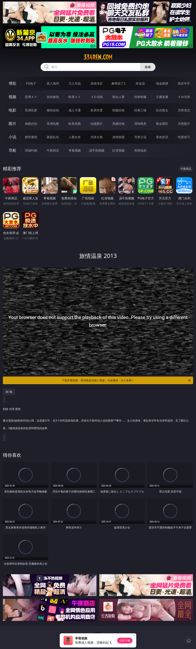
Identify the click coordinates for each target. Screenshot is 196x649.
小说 (12, 136)
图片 (12, 123)
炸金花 (140, 83)
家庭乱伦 (53, 137)
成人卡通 (75, 110)
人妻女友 (75, 137)
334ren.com (98, 57)
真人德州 (53, 83)
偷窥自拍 (31, 123)
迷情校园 (118, 137)
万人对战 (75, 83)
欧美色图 (75, 123)
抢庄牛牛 (184, 83)
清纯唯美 (140, 123)
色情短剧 (140, 150)
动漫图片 (97, 123)
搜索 (148, 67)
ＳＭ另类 (184, 97)
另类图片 (184, 123)
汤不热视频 (96, 150)
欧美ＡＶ (75, 97)
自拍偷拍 (53, 97)
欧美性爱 (97, 110)
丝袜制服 (140, 97)
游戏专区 (97, 83)
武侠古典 (97, 137)
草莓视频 (75, 150)
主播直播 (162, 97)
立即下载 (124, 640)
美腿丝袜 (118, 123)
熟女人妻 (118, 97)
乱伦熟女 (162, 110)
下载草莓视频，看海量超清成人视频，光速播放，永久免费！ (126, 380)
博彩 (12, 83)
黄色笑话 (162, 137)
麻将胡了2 (118, 83)
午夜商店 (53, 150)
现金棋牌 (162, 83)
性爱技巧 (184, 137)
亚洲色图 (53, 123)
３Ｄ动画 (97, 97)
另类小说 (140, 137)
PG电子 (31, 83)
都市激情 (31, 137)
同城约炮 (31, 150)
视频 (12, 96)
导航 (12, 150)
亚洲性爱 (31, 110)
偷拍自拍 (53, 110)
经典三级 (140, 110)
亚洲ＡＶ (31, 97)
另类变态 (184, 110)
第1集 (9, 392)
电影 (12, 110)
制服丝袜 (118, 110)
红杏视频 (118, 150)
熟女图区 (162, 123)
